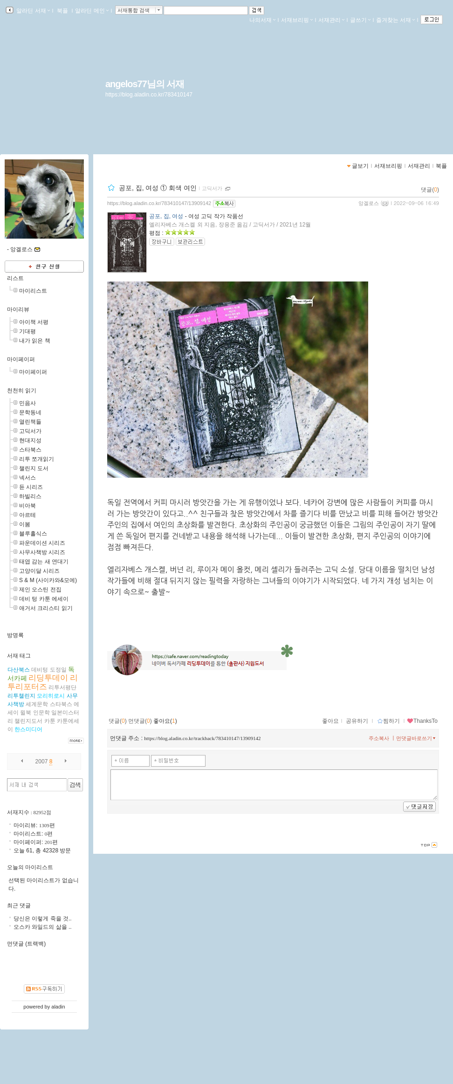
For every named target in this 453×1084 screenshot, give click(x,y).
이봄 (24, 524)
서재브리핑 (297, 20)
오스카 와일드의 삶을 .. (43, 927)
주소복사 (379, 738)
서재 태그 (19, 655)
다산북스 (18, 669)
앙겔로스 (368, 203)
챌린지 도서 (33, 468)
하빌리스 (30, 496)
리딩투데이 (48, 677)
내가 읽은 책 (34, 340)
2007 (41, 761)
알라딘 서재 (32, 10)
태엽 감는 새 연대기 (44, 561)
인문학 (41, 712)
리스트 (15, 278)
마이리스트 (33, 291)
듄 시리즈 (31, 487)
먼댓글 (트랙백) (26, 943)
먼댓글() (140, 721)
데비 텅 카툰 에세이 (44, 599)
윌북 (25, 712)
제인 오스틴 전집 (40, 589)
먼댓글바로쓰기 (416, 738)
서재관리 (331, 20)
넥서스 (27, 477)
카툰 (49, 721)
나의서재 (262, 20)
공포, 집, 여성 (166, 216)
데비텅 (39, 669)
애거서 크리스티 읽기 (46, 608)
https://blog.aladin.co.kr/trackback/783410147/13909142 (202, 738)
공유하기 (357, 721)
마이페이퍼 (21, 359)
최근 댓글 (19, 905)
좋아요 (330, 721)
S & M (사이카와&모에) (48, 580)
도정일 (58, 669)
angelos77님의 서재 (144, 84)
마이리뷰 (18, 309)
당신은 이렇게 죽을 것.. (43, 918)
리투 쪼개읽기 (36, 459)
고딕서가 (212, 188)
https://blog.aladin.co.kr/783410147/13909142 (159, 203)
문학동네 (30, 412)
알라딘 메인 (91, 10)
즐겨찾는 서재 (395, 20)
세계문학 (37, 704)
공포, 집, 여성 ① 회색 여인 (158, 188)
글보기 (360, 166)
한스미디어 (28, 729)
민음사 (27, 403)
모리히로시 (51, 696)
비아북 (27, 505)
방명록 (15, 635)
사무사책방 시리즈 (42, 552)
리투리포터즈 (42, 682)
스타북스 (30, 449)
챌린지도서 (28, 721)
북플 (62, 10)
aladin (58, 1006)
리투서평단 (62, 687)
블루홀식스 (33, 533)
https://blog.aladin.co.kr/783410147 (148, 94)
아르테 (27, 515)
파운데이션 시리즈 (42, 543)
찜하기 (388, 721)
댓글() (430, 189)
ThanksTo (422, 721)
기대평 (27, 331)
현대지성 (30, 440)
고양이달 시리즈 (39, 571)
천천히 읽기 (21, 390)
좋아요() (165, 721)
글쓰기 (360, 20)
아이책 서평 (33, 322)
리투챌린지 (21, 696)
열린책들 (30, 422)
